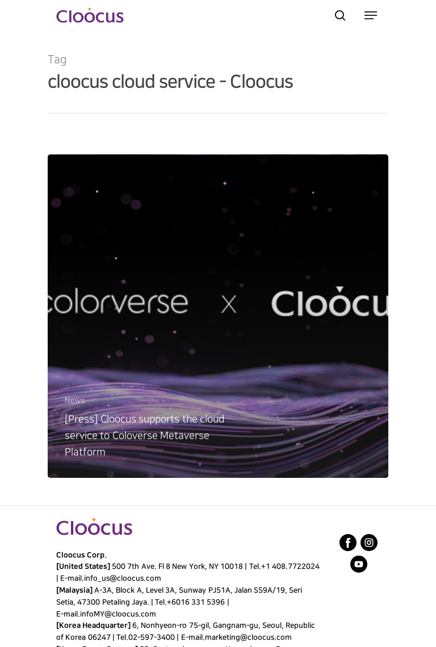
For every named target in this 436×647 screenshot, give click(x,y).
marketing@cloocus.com (247, 637)
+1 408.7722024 (290, 566)
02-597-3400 (151, 637)
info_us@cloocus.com (122, 578)
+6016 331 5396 (196, 602)
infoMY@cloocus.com (118, 614)
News (75, 400)
